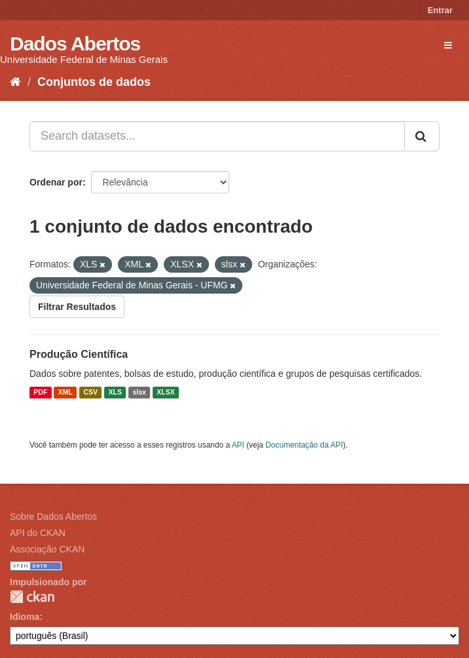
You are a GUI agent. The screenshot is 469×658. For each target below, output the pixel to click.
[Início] (15, 81)
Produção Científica (78, 354)
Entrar (440, 10)
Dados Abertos (75, 43)
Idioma (24, 616)
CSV (90, 393)
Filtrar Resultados (77, 306)
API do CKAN (38, 533)
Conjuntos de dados (94, 81)
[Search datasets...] (217, 136)
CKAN (32, 597)
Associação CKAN (47, 549)
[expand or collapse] (448, 45)
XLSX (165, 393)
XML (65, 393)
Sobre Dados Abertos (53, 516)
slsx (138, 393)
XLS (115, 393)
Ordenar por (56, 182)
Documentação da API (304, 445)
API (238, 445)
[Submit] (422, 136)
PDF (40, 393)
